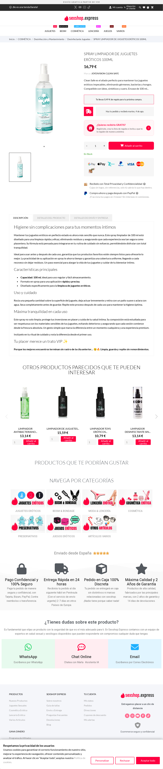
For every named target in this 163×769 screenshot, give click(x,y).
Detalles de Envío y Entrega (91, 217)
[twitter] (75, 7)
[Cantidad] (95, 146)
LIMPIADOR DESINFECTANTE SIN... (137, 430)
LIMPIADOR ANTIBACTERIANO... (25, 430)
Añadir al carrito (131, 145)
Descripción (20, 217)
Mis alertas (89, 719)
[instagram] (84, 7)
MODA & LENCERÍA (99, 511)
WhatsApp (28, 657)
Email (135, 657)
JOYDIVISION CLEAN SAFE (105, 73)
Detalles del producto (51, 217)
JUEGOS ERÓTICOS (63, 536)
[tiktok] (89, 7)
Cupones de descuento (95, 715)
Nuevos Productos (18, 700)
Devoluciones (53, 719)
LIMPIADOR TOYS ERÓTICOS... (100, 430)
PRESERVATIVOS (27, 536)
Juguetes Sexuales (18, 705)
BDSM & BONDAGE (63, 511)
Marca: (87, 73)
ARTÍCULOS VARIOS (99, 536)
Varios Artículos (17, 719)
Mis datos (88, 700)
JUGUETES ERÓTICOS (28, 511)
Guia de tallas (53, 705)
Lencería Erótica (17, 715)
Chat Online (81, 657)
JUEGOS (109, 29)
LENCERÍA (94, 29)
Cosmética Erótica (18, 710)
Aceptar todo (148, 760)
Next (155, 416)
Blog (48, 724)
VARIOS (121, 29)
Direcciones (90, 710)
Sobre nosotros (53, 700)
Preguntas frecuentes (56, 715)
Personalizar (102, 760)
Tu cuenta (90, 694)
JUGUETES (51, 29)
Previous (7, 416)
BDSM (63, 29)
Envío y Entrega (54, 710)
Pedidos (88, 705)
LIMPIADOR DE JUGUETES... (63, 428)
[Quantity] (17, 442)
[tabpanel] (44, 99)
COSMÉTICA (78, 29)
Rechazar (125, 760)
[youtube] (80, 7)
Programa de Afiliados (20, 738)
